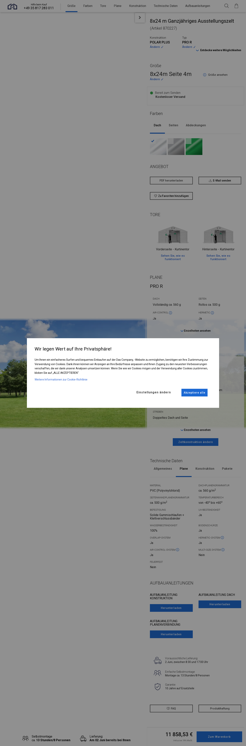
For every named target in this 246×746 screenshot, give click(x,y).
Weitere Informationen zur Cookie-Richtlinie (61, 379)
